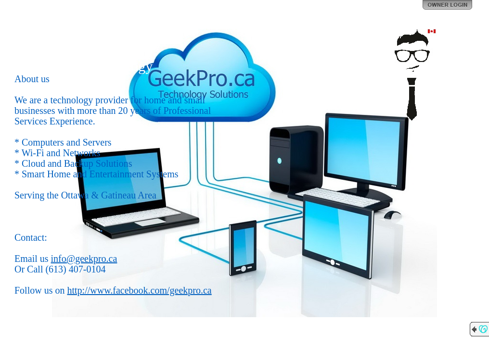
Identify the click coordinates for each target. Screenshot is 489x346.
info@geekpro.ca (84, 258)
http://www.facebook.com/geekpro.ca (139, 290)
